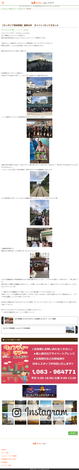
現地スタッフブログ (14, 8)
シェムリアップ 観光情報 (21, 30)
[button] (3, 2)
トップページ (4, 8)
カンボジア (21, 8)
